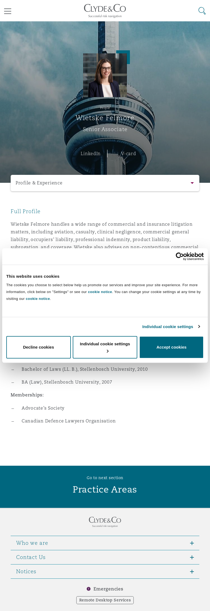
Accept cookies (171, 347)
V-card (128, 153)
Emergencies (108, 589)
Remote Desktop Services (105, 600)
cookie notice (100, 292)
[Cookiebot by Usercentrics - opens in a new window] (180, 256)
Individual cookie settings (167, 326)
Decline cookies (38, 347)
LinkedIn (91, 153)
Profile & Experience (39, 183)
